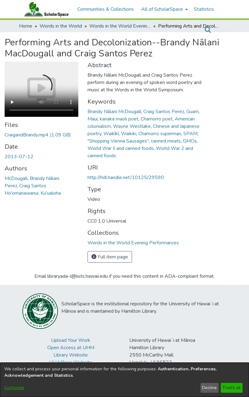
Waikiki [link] (128, 133)
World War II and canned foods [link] (121, 148)
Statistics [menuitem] (204, 9)
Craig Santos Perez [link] (163, 111)
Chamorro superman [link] (159, 133)
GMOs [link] (190, 141)
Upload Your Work (70, 340)
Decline (209, 388)
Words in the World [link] (61, 26)
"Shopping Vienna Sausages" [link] (118, 141)
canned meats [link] (166, 141)
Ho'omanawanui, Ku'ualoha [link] (33, 193)
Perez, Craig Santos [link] (25, 185)
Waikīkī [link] (111, 133)
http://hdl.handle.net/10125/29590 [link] (126, 177)
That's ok (231, 388)
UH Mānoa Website (70, 362)
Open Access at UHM (70, 347)
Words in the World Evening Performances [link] (120, 26)
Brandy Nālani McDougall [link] (114, 111)
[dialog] (124, 380)
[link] (38, 135)
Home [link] (25, 26)
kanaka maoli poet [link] (119, 119)
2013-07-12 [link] (19, 156)
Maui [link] (93, 119)
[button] (208, 30)
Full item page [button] (109, 257)
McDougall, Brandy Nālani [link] (32, 178)
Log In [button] (220, 30)
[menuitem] (164, 9)
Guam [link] (192, 111)
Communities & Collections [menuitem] (105, 9)
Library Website (70, 355)
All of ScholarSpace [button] (162, 9)
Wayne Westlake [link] (132, 126)
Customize (14, 388)
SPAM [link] (190, 133)
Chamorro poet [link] (157, 119)
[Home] (45, 9)
